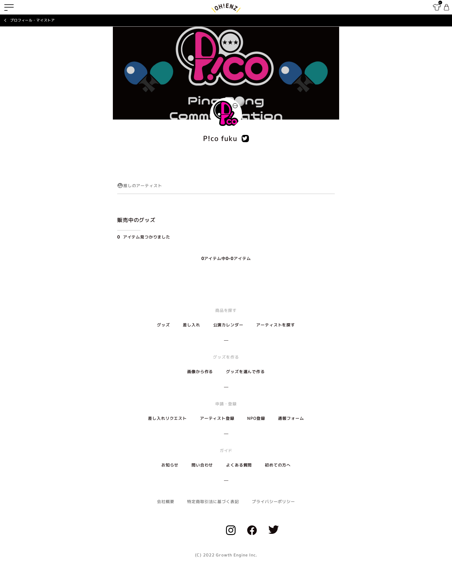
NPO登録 (256, 418)
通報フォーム (291, 418)
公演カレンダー (228, 325)
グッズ (163, 325)
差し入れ (191, 325)
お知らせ (169, 465)
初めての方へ (278, 465)
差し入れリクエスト (167, 418)
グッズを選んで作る (245, 371)
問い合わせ (202, 465)
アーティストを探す (275, 325)
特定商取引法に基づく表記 (213, 501)
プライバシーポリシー (273, 501)
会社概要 (165, 501)
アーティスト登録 (217, 418)
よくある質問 (239, 465)
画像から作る (200, 371)
